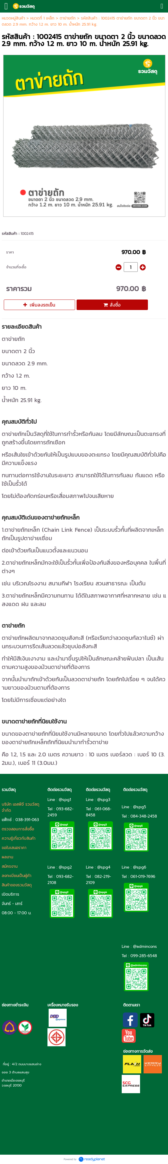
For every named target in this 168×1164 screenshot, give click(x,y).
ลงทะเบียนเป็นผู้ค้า (16, 876)
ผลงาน (7, 857)
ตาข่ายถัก (68, 18)
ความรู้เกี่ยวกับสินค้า (19, 838)
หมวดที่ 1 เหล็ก (42, 18)
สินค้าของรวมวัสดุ (17, 885)
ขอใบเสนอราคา (14, 848)
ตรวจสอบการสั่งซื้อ (18, 829)
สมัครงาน (9, 866)
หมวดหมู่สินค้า (13, 18)
